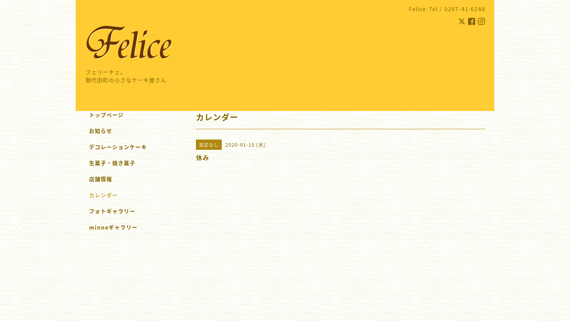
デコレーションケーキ (129, 147)
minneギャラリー (113, 227)
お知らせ (100, 131)
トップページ (106, 115)
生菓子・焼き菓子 (112, 163)
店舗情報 (100, 179)
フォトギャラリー (112, 211)
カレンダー (103, 195)
